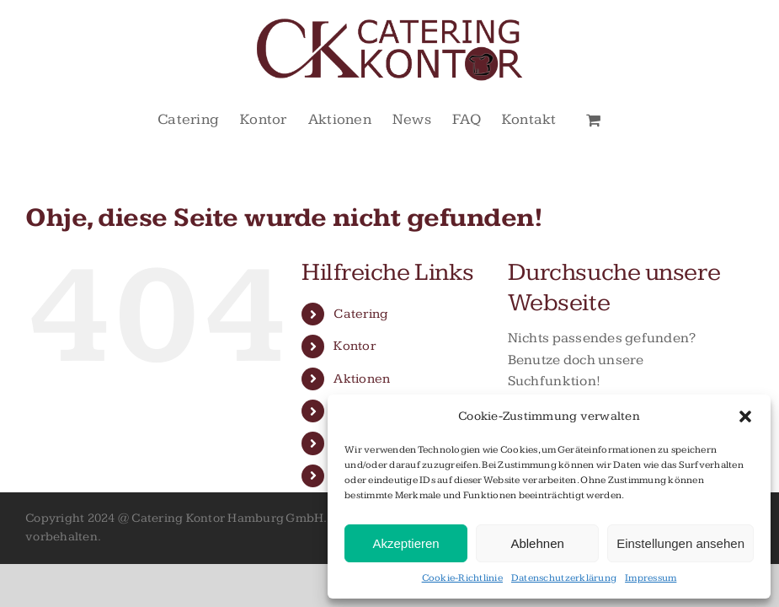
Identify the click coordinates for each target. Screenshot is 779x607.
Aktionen (361, 379)
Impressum (650, 578)
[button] (745, 416)
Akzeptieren (405, 543)
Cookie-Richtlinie (462, 578)
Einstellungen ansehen (680, 543)
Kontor (354, 346)
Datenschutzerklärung (563, 578)
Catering (360, 314)
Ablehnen (536, 543)
